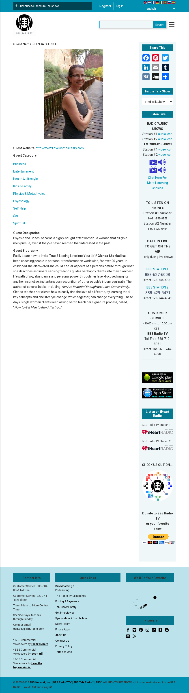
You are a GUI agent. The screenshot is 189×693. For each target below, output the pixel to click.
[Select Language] (160, 8)
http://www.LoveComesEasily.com (60, 148)
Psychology (21, 201)
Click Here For (157, 177)
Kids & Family (22, 186)
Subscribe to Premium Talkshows (37, 6)
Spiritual (19, 223)
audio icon (165, 134)
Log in (119, 6)
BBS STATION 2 (157, 287)
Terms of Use (63, 652)
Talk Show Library (65, 607)
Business (19, 164)
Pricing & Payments (67, 601)
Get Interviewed (65, 612)
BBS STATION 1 (157, 269)
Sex (16, 216)
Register (105, 6)
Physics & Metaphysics (29, 193)
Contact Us (62, 640)
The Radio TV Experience (70, 595)
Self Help (19, 208)
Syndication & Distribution (71, 618)
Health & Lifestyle (25, 179)
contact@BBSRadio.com (28, 628)
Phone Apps (62, 629)
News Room (62, 623)
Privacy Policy (63, 646)
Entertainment (23, 171)
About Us (61, 635)
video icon (165, 149)
